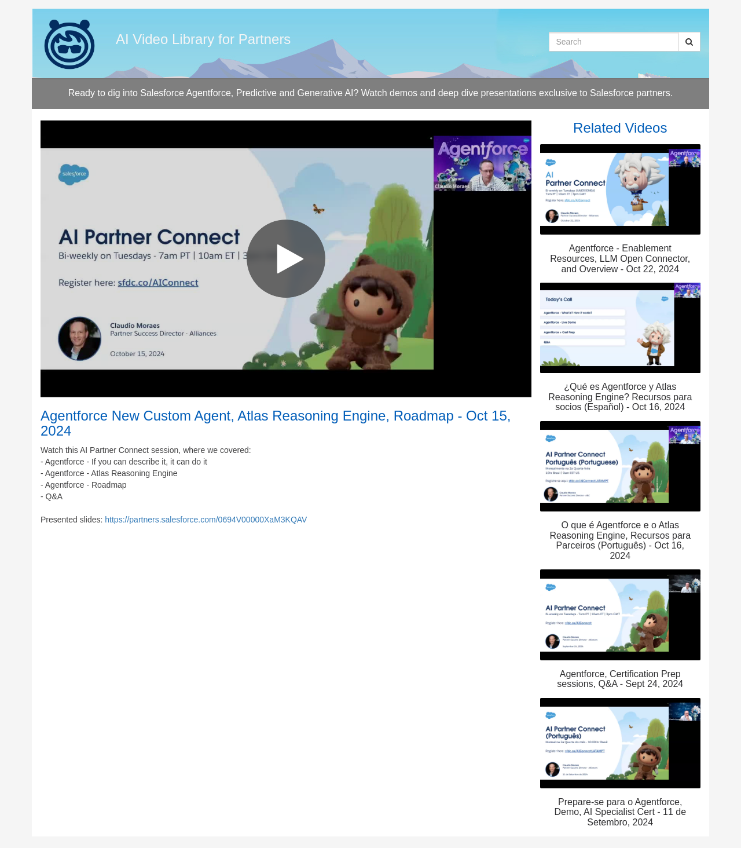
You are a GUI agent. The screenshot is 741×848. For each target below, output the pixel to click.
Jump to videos (0, 0)
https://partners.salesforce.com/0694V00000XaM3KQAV (206, 519)
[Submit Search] (689, 42)
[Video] (286, 258)
